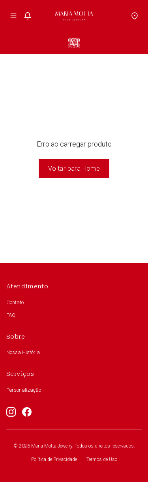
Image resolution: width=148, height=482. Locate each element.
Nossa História (23, 352)
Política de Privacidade (54, 459)
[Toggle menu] (13, 16)
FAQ (10, 315)
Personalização (23, 390)
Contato (15, 302)
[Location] (134, 16)
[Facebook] (27, 412)
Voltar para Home (74, 168)
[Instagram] (11, 412)
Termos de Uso (101, 459)
